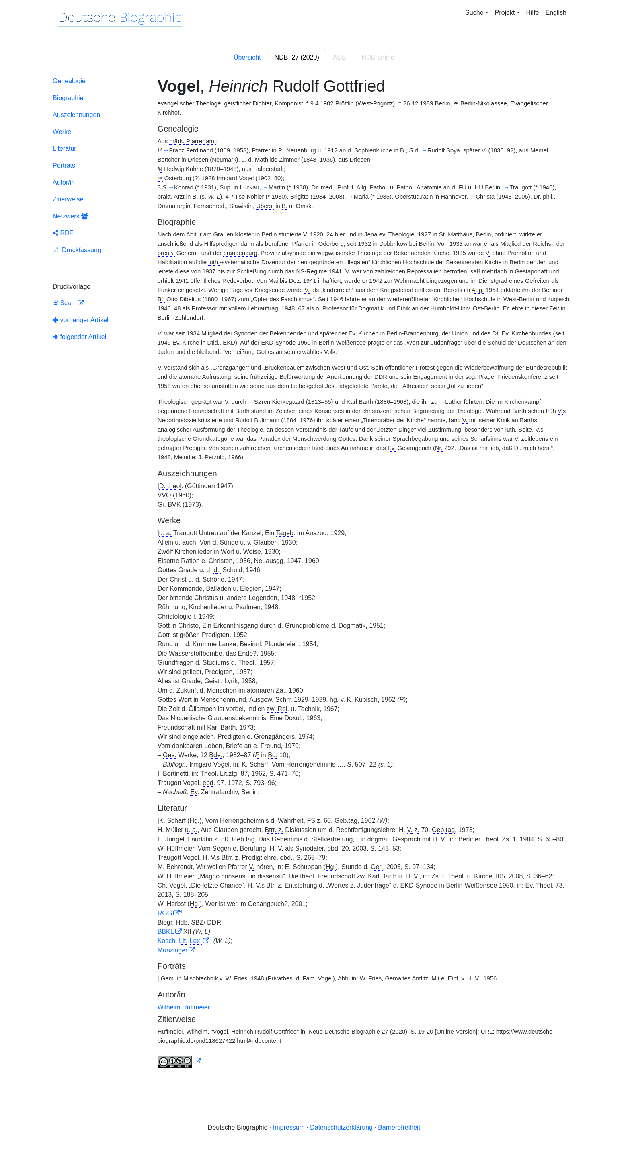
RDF (63, 233)
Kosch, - (180, 940)
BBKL (166, 931)
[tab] (297, 57)
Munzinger (173, 950)
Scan (64, 303)
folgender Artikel (79, 336)
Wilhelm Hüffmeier (184, 1007)
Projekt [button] (505, 12)
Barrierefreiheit (399, 1127)
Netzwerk (70, 216)
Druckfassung (77, 250)
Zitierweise (68, 199)
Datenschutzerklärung (341, 1127)
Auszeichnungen (76, 114)
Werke (62, 131)
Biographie (68, 98)
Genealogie (69, 81)
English (556, 12)
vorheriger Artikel (81, 320)
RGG (165, 913)
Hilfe (532, 12)
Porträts (64, 165)
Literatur (64, 148)
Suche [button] (474, 12)
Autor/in (64, 182)
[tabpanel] (314, 574)
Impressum (289, 1127)
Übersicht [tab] (247, 57)
